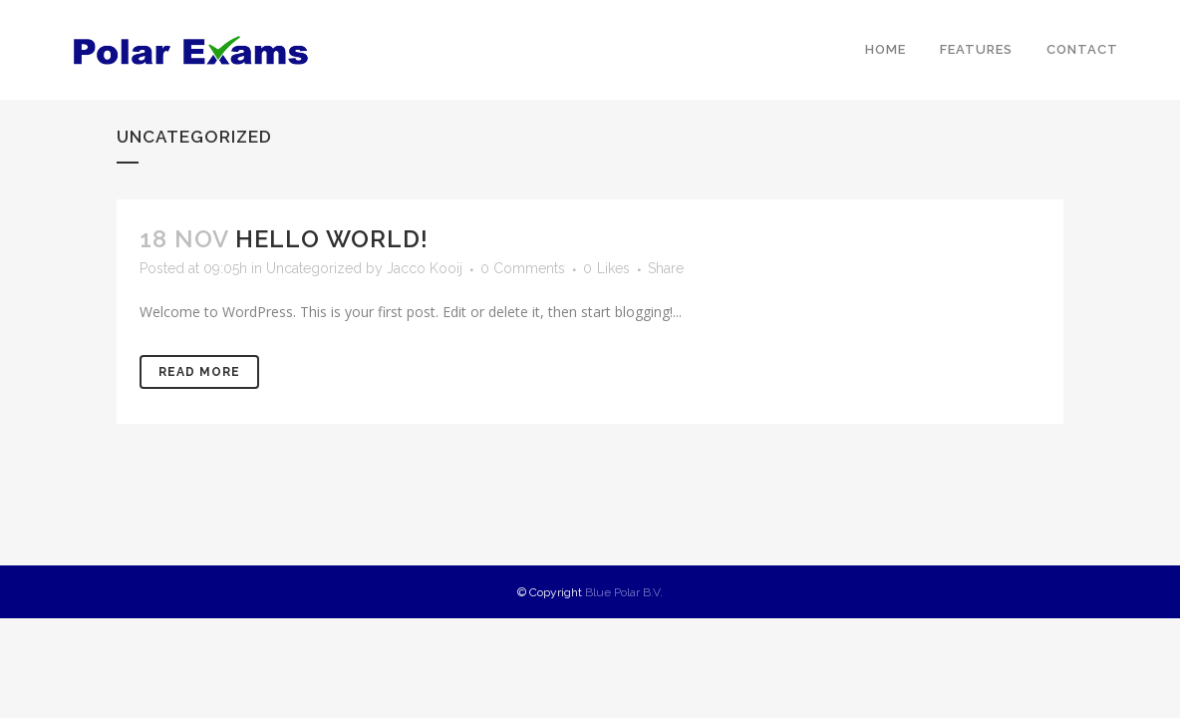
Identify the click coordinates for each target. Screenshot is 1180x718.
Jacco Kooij (424, 268)
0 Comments (522, 268)
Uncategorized (314, 268)
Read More (199, 372)
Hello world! (332, 238)
